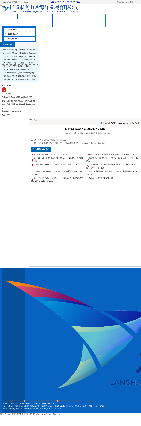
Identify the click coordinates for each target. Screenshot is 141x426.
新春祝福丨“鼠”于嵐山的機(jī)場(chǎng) (52, 140)
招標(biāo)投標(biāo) (97, 19)
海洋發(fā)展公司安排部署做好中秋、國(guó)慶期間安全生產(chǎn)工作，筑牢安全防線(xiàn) (71, 143)
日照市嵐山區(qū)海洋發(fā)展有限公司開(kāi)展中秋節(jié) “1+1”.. (113, 154)
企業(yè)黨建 (62, 17)
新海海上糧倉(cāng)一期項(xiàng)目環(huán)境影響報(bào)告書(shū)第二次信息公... (33, 53)
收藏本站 (133, 2)
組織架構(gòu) (11, 34)
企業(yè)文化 (11, 39)
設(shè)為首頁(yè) (123, 2)
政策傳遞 (79, 17)
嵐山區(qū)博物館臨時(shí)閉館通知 (16, 66)
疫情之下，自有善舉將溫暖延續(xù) (102, 178)
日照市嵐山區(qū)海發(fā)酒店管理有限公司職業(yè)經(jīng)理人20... (27, 76)
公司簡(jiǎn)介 (11, 29)
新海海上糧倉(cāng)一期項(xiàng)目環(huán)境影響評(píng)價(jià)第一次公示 (30, 56)
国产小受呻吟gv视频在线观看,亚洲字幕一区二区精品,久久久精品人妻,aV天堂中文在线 (31, 414)
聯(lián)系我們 (132, 17)
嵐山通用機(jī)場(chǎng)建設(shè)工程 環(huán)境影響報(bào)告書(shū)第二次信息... (33, 63)
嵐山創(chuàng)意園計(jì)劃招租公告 (16, 69)
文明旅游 (114, 17)
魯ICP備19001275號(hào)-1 (30, 409)
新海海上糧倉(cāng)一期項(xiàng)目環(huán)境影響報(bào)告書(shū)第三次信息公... (33, 50)
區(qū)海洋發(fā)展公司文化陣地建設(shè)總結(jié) (52, 154)
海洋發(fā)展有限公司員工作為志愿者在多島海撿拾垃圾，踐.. (56, 164)
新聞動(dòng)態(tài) (44, 19)
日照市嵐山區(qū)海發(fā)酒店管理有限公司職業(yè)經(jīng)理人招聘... (28, 79)
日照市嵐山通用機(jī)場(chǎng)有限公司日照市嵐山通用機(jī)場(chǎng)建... (30, 59)
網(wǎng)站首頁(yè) (8, 19)
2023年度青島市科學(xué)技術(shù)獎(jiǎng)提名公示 (22, 73)
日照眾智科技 (57, 409)
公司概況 (26, 17)
